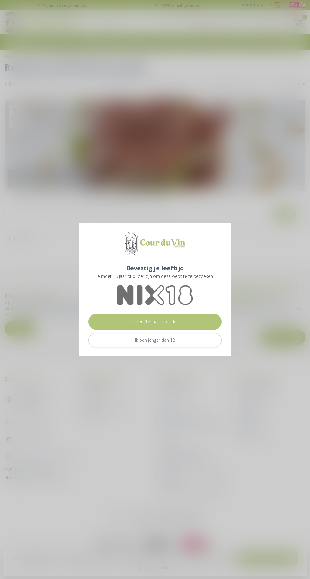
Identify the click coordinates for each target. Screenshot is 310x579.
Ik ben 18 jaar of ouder (155, 321)
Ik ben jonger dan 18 (155, 340)
